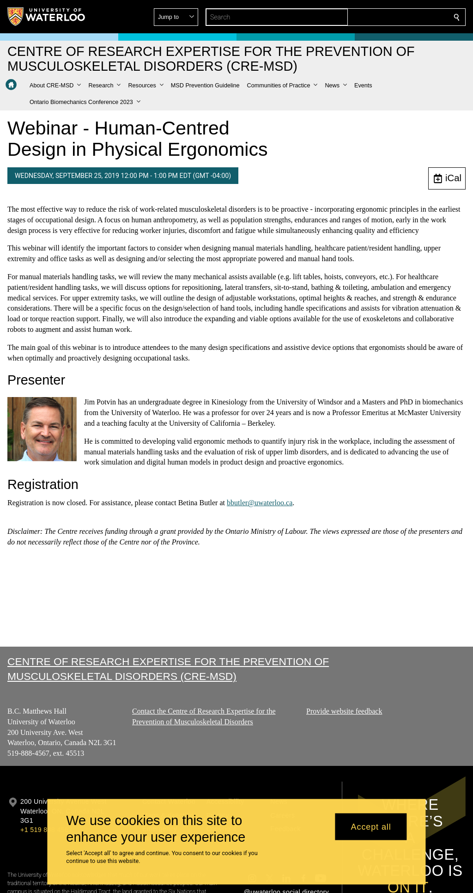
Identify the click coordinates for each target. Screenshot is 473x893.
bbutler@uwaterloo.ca (259, 503)
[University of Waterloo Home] (46, 16)
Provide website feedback (344, 711)
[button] (390, 17)
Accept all (371, 826)
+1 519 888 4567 (46, 829)
